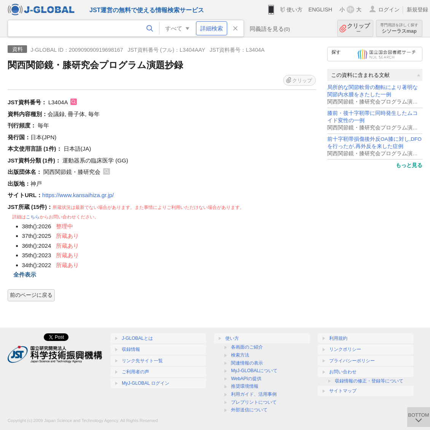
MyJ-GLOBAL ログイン (145, 383)
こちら (33, 217)
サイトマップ (343, 390)
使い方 (295, 9)
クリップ (358, 28)
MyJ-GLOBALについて (254, 370)
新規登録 (417, 9)
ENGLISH (320, 9)
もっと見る (409, 165)
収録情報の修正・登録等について (369, 381)
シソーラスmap (399, 28)
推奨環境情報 (244, 386)
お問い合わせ (343, 371)
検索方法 (240, 355)
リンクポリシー (345, 349)
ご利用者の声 (135, 371)
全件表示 (24, 274)
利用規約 (338, 338)
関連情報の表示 (247, 363)
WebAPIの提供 (246, 378)
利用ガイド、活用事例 (254, 394)
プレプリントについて (254, 402)
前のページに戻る (31, 295)
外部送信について (249, 409)
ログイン (389, 9)
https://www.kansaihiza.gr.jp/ (78, 195)
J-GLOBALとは (137, 338)
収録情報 (131, 349)
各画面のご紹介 (247, 347)
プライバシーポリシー (352, 360)
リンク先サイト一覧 (142, 360)
